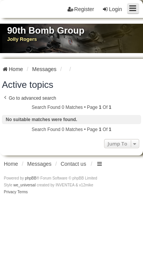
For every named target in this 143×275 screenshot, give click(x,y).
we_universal (24, 185)
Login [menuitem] (112, 9)
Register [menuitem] (80, 9)
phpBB (31, 178)
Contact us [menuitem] (73, 164)
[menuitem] (10, 192)
